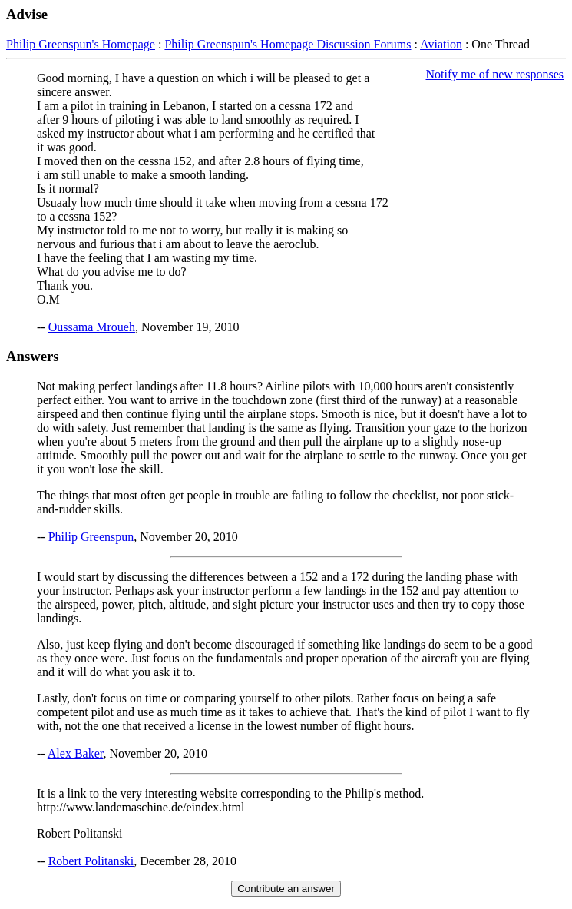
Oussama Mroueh (91, 326)
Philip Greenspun (91, 536)
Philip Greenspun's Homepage (80, 44)
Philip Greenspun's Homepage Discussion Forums (287, 44)
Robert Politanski (91, 861)
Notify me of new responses (494, 74)
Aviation (441, 44)
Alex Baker (76, 753)
